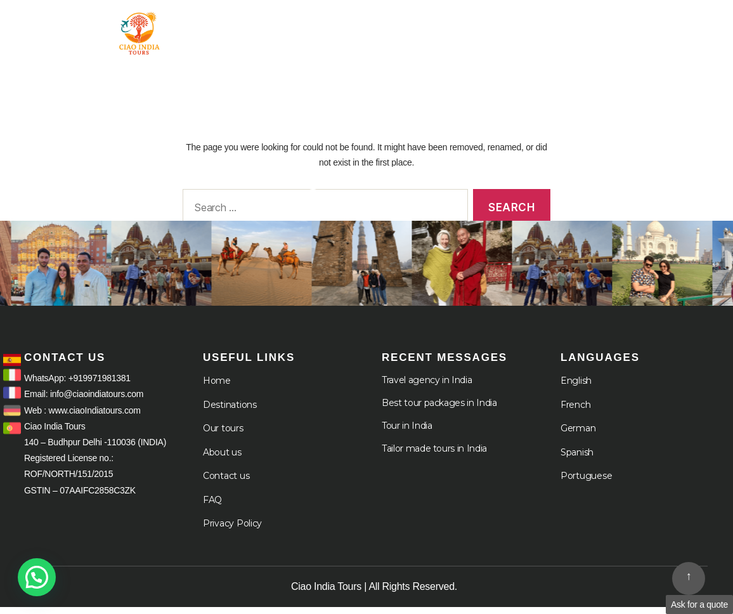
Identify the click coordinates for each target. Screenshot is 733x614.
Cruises (684, 25)
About (604, 25)
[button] (37, 577)
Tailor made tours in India (434, 455)
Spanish (577, 459)
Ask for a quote (699, 604)
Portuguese (586, 482)
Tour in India (409, 25)
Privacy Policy (232, 530)
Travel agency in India (427, 387)
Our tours (223, 435)
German (578, 435)
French (575, 411)
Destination (515, 25)
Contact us (226, 482)
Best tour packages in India (439, 409)
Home (330, 25)
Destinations (230, 411)
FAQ (212, 507)
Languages (675, 35)
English (576, 387)
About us (222, 459)
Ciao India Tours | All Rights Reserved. (374, 593)
